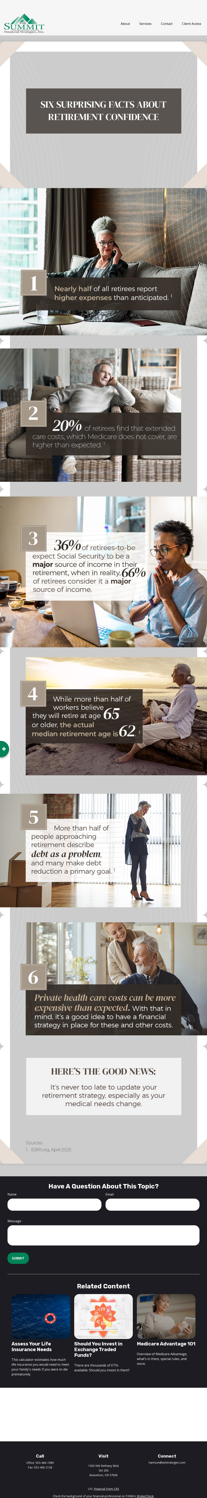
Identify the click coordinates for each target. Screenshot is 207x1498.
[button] (125, 12)
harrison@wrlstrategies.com (167, 1451)
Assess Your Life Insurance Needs (32, 1335)
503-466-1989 (45, 1451)
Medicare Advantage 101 (166, 1332)
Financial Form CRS (106, 1477)
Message (14, 1209)
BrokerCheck (145, 1484)
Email (110, 1183)
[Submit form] (18, 1246)
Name (12, 1183)
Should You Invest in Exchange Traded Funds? (98, 1337)
